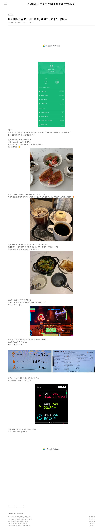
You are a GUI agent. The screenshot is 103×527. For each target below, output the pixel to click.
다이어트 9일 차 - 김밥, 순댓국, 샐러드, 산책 (19, 517)
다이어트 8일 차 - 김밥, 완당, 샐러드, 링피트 (19, 519)
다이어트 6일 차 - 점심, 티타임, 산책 (17, 521)
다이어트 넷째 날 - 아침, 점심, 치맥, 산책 (18, 525)
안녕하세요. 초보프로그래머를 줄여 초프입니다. (52, 4)
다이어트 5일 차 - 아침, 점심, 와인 (16, 523)
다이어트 (11, 513)
